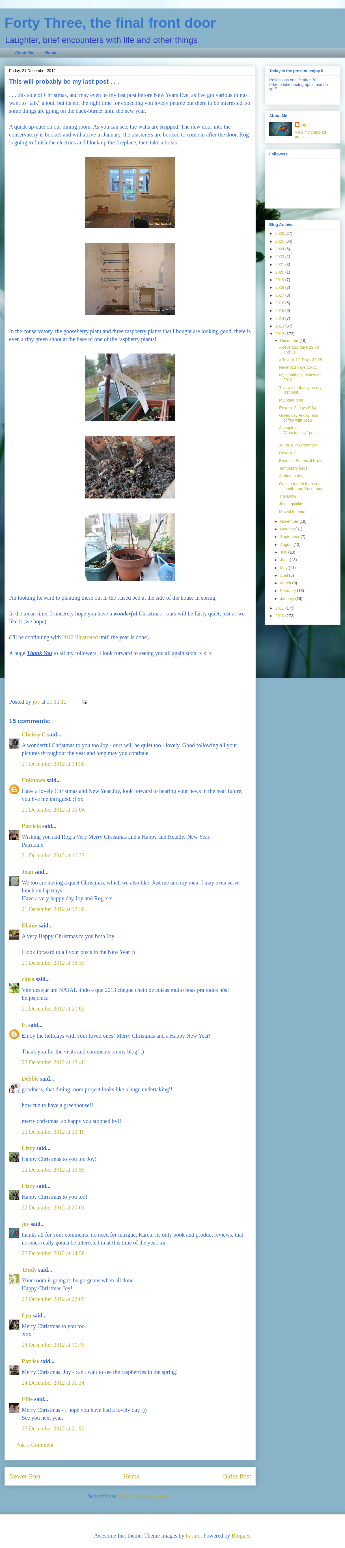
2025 (280, 241)
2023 (280, 256)
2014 (280, 318)
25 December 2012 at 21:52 (53, 1428)
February (288, 590)
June (285, 560)
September (290, 536)
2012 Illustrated (80, 637)
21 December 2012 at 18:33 (53, 963)
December (289, 340)
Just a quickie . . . (294, 504)
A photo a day (291, 476)
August (286, 544)
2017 (280, 295)
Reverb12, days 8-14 (297, 408)
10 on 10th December (298, 445)
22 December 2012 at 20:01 (53, 1207)
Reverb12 (287, 453)
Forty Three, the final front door (110, 23)
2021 (280, 264)
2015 (280, 310)
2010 (280, 615)
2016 (280, 303)
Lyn (26, 1315)
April (284, 575)
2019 (280, 279)
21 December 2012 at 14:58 (53, 764)
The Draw (287, 496)
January (287, 598)
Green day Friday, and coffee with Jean (298, 417)
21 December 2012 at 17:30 (53, 909)
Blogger (240, 1535)
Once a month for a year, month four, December (301, 486)
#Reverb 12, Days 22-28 (300, 359)
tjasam (193, 1535)
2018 (280, 287)
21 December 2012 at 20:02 (53, 1008)
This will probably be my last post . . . (300, 390)
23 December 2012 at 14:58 (53, 1253)
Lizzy (28, 1148)
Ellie (27, 1399)
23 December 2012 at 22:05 (53, 1299)
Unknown (33, 780)
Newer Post (24, 1476)
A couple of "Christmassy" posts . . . (301, 433)
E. (24, 1025)
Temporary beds (293, 468)
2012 (280, 333)
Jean (27, 872)
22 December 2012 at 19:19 (53, 1132)
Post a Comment (34, 1445)
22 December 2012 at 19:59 (53, 1170)
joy (25, 1224)
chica (28, 979)
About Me (24, 52)
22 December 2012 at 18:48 (53, 1062)
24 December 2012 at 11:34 (53, 1383)
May (284, 567)
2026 (280, 233)
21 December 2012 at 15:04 (53, 809)
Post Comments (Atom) (145, 1496)
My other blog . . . (294, 400)
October (287, 529)
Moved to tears (292, 511)
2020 (280, 272)
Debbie (30, 1079)
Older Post (236, 1476)
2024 (280, 249)
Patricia (31, 826)
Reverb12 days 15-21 (298, 367)
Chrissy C (34, 734)
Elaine (29, 925)
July (284, 552)
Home (50, 52)
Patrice (30, 1361)
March (286, 583)
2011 (280, 608)
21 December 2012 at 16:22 (53, 855)
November (289, 521)
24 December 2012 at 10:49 (53, 1345)
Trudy (29, 1270)
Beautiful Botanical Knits (300, 460)
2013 (280, 326)
